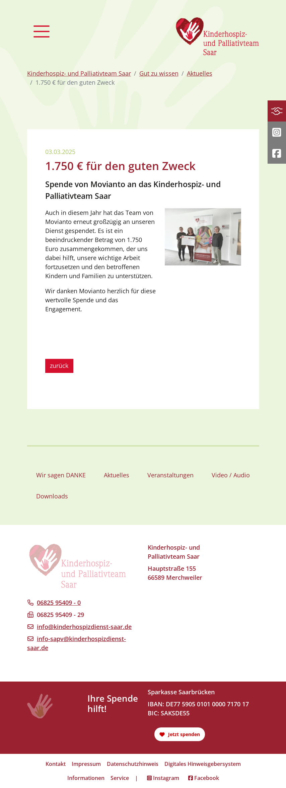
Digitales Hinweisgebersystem (202, 764)
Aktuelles (199, 73)
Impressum (86, 764)
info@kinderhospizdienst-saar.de (84, 627)
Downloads (52, 496)
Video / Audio (231, 475)
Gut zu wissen (158, 73)
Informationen (85, 778)
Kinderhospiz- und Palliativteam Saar (79, 73)
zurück (59, 366)
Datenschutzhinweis (132, 764)
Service (120, 778)
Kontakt (56, 764)
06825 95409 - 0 (59, 603)
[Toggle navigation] (41, 31)
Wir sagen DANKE (61, 475)
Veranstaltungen (170, 475)
